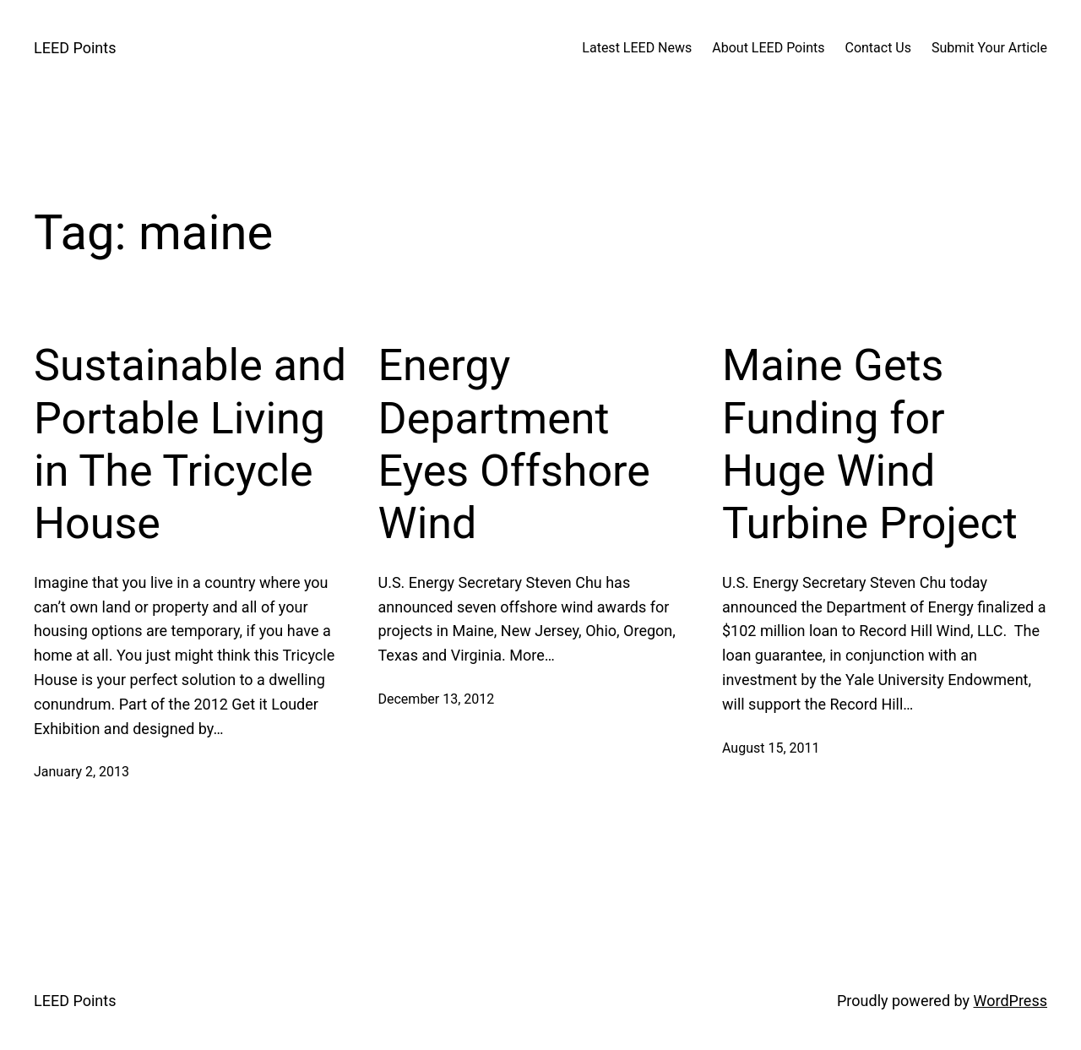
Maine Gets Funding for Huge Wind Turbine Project (870, 444)
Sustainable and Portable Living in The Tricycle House (190, 444)
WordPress (1010, 1000)
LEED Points (75, 48)
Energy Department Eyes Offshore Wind (514, 444)
